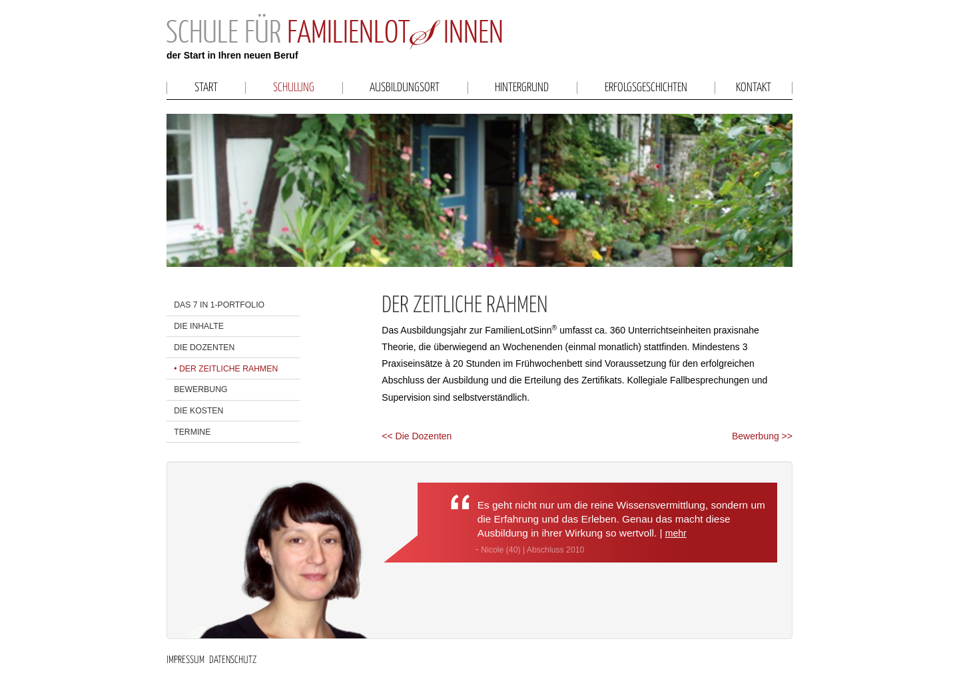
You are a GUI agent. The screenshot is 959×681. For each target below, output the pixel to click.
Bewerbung (200, 389)
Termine (192, 432)
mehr (676, 533)
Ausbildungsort (405, 88)
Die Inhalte (199, 326)
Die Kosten (198, 410)
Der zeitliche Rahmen (228, 368)
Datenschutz (232, 660)
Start (206, 88)
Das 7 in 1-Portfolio (219, 305)
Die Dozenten (204, 347)
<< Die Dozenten (417, 436)
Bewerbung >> (762, 436)
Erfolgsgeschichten (646, 88)
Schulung (293, 88)
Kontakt (753, 88)
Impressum (185, 660)
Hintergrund (522, 88)
